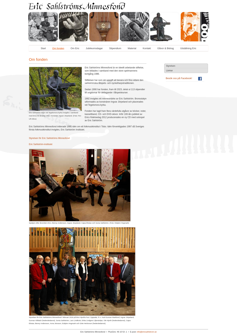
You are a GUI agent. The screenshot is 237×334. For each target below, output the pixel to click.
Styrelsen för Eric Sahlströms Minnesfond (49, 138)
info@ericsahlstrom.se (147, 332)
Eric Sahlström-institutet (40, 144)
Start (43, 48)
